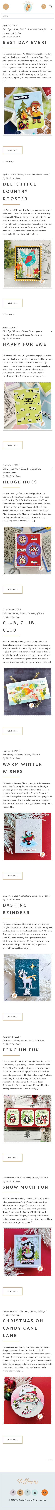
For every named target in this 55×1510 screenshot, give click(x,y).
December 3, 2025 (10, 895)
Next (49, 1460)
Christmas (18, 754)
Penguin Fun (21, 1049)
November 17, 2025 (11, 1036)
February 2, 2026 (10, 465)
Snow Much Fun (26, 1187)
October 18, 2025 (10, 1311)
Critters (15, 29)
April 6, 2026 (8, 174)
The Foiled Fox (21, 1500)
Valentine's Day (10, 472)
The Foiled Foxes (13, 36)
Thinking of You (34, 613)
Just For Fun (16, 33)
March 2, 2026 (9, 327)
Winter (34, 754)
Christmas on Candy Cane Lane (23, 1328)
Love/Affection (33, 468)
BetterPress (7, 754)
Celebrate (16, 331)
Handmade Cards (35, 29)
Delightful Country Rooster (20, 191)
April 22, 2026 (9, 25)
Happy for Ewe (25, 344)
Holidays (41, 1311)
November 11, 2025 (11, 1177)
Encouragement (36, 331)
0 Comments (8, 161)
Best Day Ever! (25, 42)
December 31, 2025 (11, 609)
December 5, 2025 (10, 751)
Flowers (28, 174)
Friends (23, 29)
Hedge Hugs (20, 482)
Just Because (24, 334)
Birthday (7, 29)
